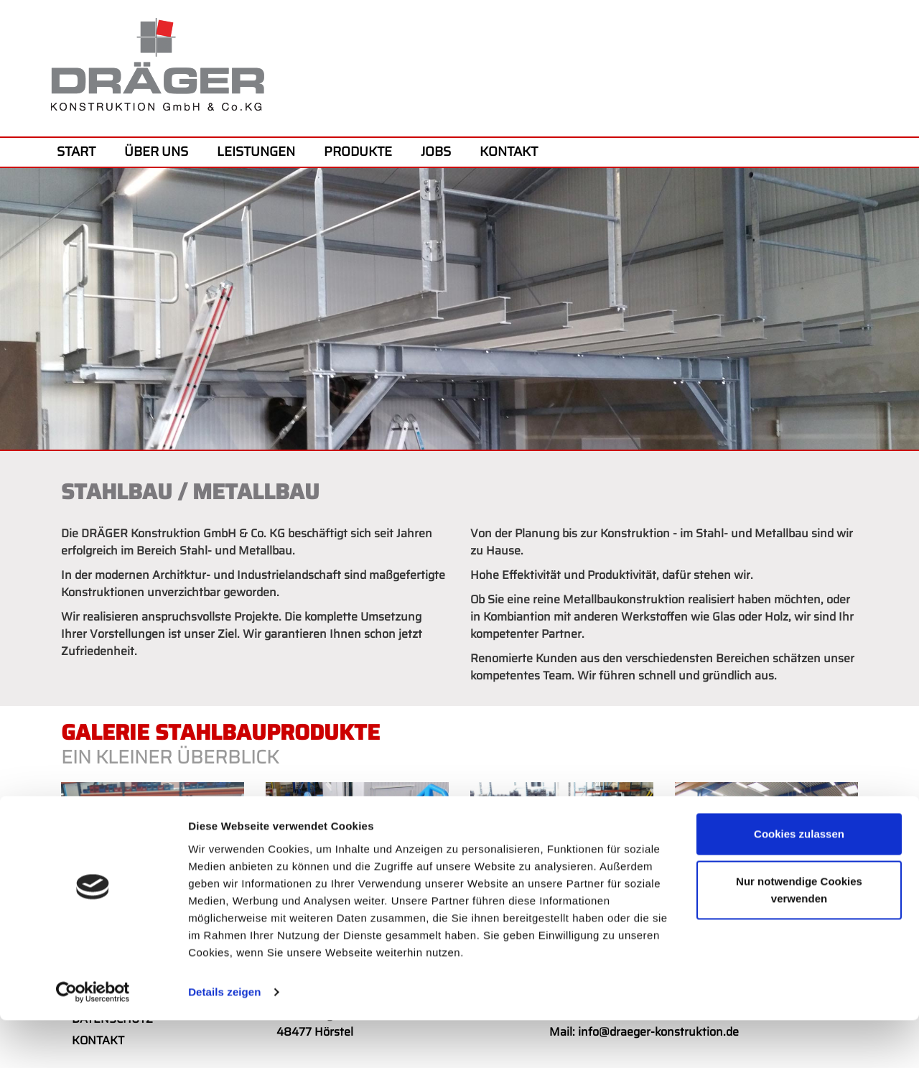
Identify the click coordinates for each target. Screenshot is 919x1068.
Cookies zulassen (799, 882)
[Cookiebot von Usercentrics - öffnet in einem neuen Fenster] (93, 1040)
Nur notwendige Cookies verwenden (799, 937)
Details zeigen (224, 1040)
